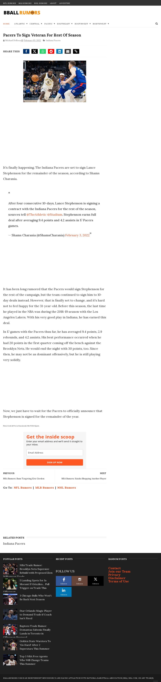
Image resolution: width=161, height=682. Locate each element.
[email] (54, 452)
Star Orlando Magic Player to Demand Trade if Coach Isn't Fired (36, 614)
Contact (114, 568)
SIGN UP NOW (54, 462)
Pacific (48, 24)
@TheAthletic (37, 214)
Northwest (99, 24)
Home (6, 24)
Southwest (81, 24)
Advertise (64, 3)
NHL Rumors (40, 3)
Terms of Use (118, 581)
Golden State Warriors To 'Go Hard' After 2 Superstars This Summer (35, 645)
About (53, 3)
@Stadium (54, 214)
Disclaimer (117, 578)
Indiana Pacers (53, 40)
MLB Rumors (25, 3)
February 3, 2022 (77, 235)
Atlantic (19, 24)
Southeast (63, 24)
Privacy (114, 575)
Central (35, 24)
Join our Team (119, 571)
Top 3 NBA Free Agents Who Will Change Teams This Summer (34, 660)
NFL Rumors (9, 3)
